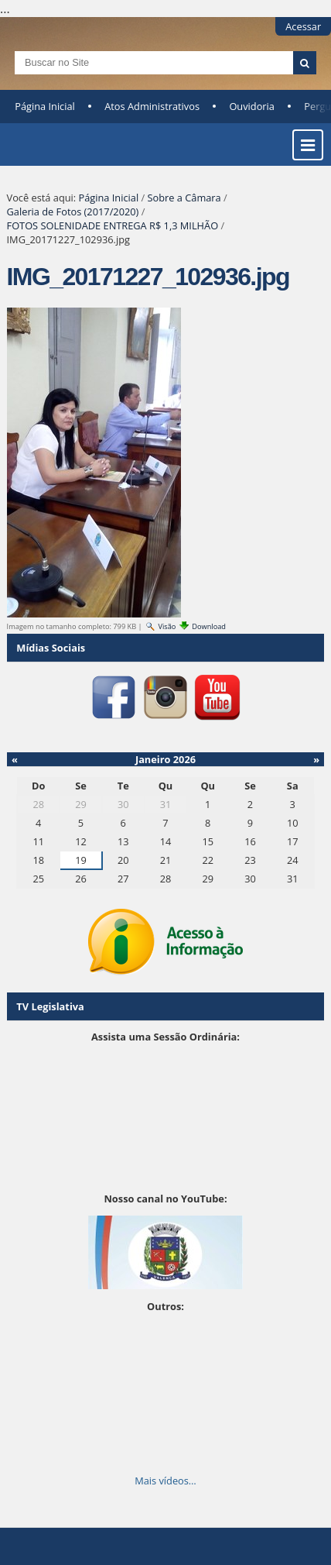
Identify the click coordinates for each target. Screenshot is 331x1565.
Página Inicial (45, 106)
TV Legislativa (50, 1006)
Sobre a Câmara (184, 198)
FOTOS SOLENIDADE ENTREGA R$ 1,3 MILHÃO (113, 225)
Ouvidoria (252, 106)
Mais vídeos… (165, 1481)
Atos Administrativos (152, 106)
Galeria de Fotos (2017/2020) (73, 211)
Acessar (303, 26)
